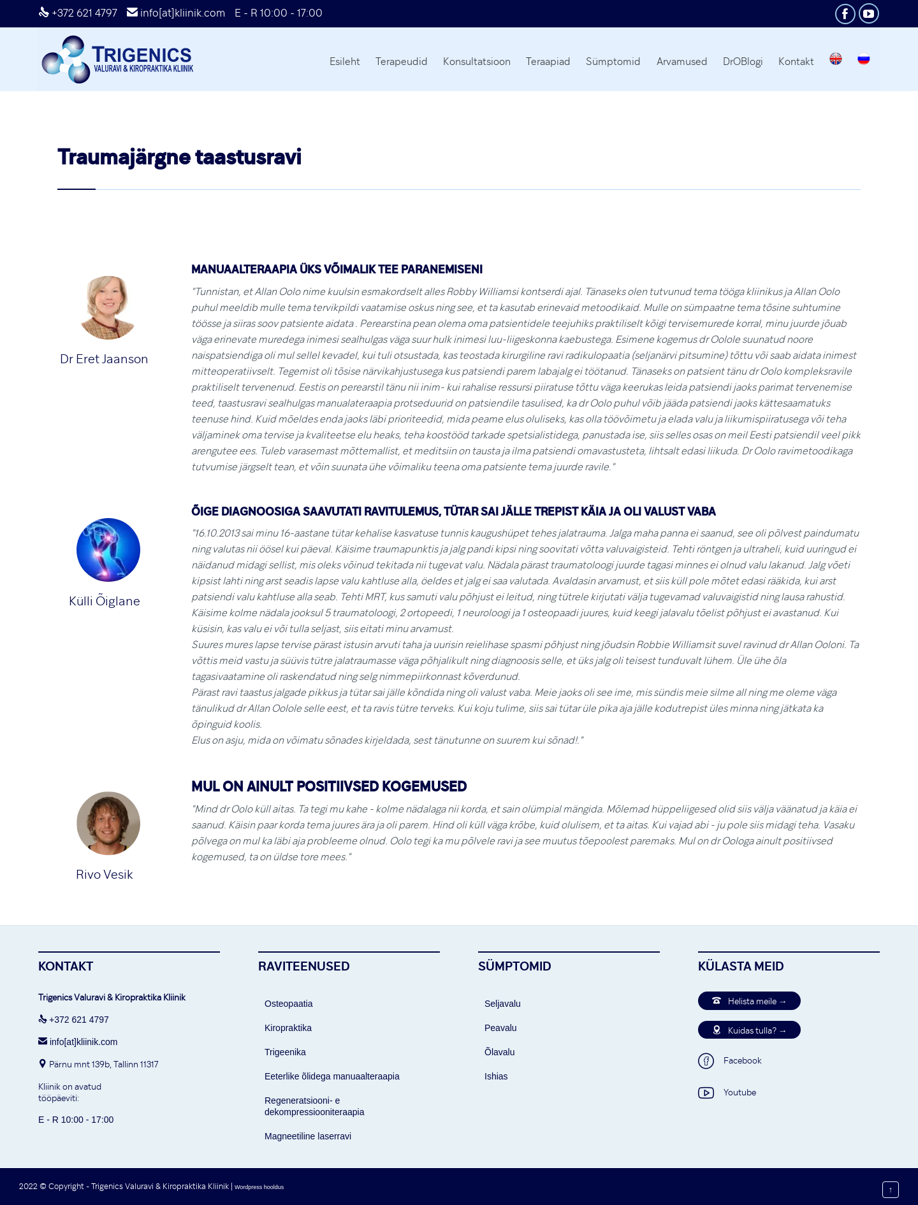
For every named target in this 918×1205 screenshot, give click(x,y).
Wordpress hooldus (259, 1187)
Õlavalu (499, 1052)
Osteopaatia (289, 1004)
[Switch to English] (836, 60)
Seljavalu (502, 1004)
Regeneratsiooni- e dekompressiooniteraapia (314, 1106)
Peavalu (500, 1028)
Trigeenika (285, 1052)
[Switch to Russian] (864, 60)
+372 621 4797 (77, 12)
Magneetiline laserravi (308, 1136)
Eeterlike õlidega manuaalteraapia (332, 1076)
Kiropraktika (288, 1028)
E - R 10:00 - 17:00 (279, 12)
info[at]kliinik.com (176, 12)
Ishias (496, 1076)
